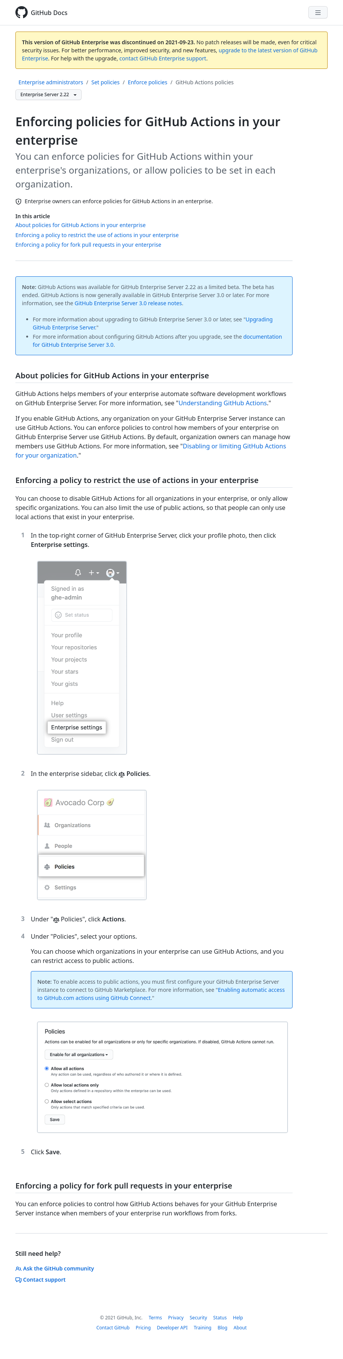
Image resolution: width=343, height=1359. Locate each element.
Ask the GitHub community (54, 1268)
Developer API (172, 1327)
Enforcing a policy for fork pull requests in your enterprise (88, 244)
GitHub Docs (49, 12)
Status (220, 1317)
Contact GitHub (112, 1327)
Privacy (176, 1317)
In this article (32, 216)
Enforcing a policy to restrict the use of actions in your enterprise (97, 235)
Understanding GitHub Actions (223, 403)
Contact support (40, 1279)
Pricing (143, 1327)
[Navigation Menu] (318, 12)
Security (198, 1317)
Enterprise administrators (50, 82)
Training (202, 1327)
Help (238, 1317)
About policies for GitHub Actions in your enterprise (80, 225)
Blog (223, 1327)
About (240, 1327)
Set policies (105, 82)
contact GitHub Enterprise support (162, 58)
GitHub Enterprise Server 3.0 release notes (128, 303)
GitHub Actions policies (205, 82)
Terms (155, 1317)
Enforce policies (147, 82)
